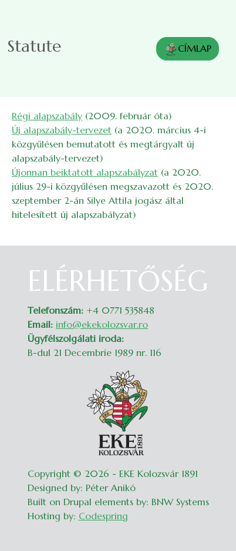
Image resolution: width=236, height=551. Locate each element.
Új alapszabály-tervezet (62, 130)
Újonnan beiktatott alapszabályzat (85, 172)
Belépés (213, 271)
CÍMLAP (187, 49)
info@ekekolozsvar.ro (102, 324)
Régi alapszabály (47, 116)
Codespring (103, 516)
